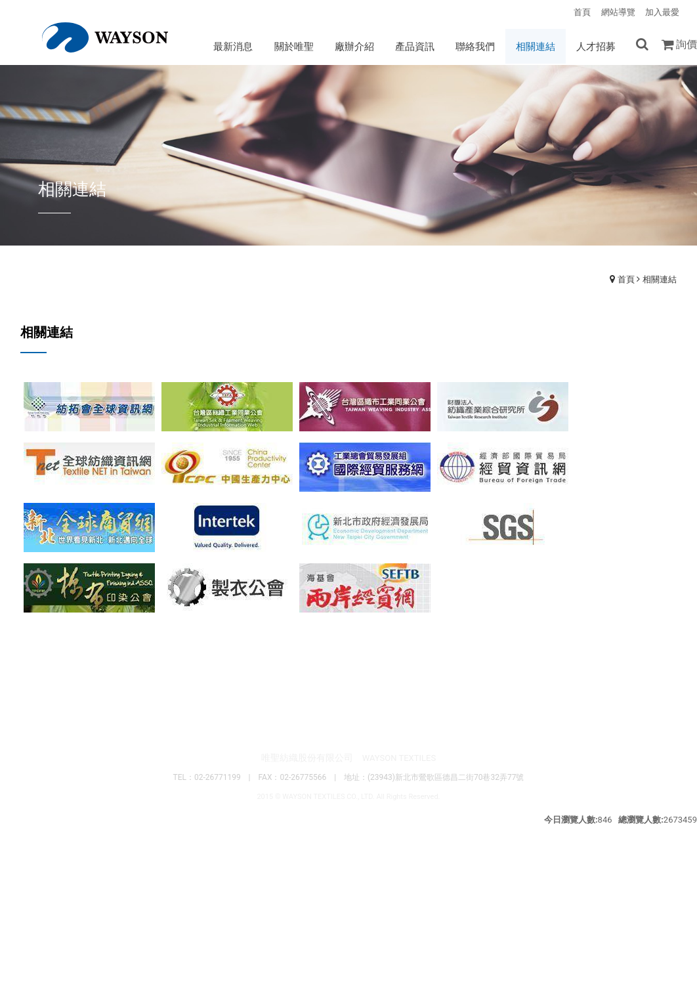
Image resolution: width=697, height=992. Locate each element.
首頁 (626, 280)
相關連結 (660, 280)
